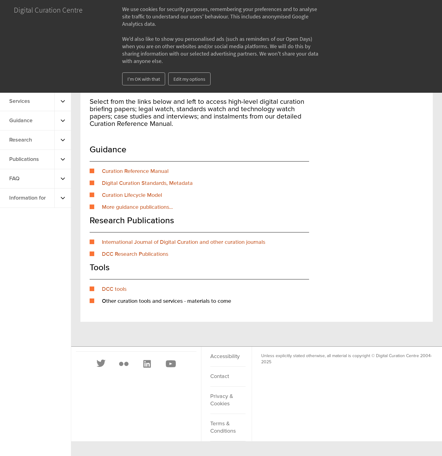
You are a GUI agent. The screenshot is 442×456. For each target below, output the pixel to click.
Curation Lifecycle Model (132, 195)
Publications (24, 159)
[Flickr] (124, 363)
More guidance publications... (137, 207)
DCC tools (114, 289)
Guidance (21, 120)
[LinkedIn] (146, 363)
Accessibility (225, 356)
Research (20, 140)
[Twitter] (101, 363)
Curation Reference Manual (135, 171)
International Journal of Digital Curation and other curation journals (183, 242)
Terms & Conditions (223, 427)
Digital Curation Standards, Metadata (147, 183)
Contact (219, 376)
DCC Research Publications (135, 254)
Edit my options (189, 79)
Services (19, 101)
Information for (27, 198)
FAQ (14, 178)
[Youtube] (170, 363)
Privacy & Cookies (221, 400)
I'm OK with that (143, 79)
